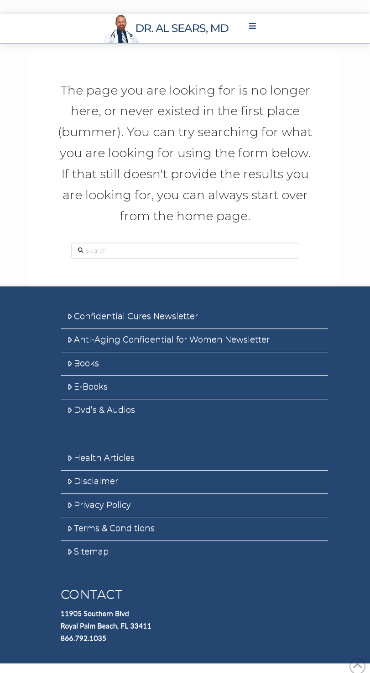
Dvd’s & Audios (101, 410)
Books (83, 363)
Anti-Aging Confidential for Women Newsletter (169, 339)
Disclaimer (93, 481)
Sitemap (88, 551)
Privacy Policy (99, 505)
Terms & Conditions (111, 528)
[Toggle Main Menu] (252, 26)
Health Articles (101, 458)
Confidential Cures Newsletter (133, 316)
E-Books (88, 387)
